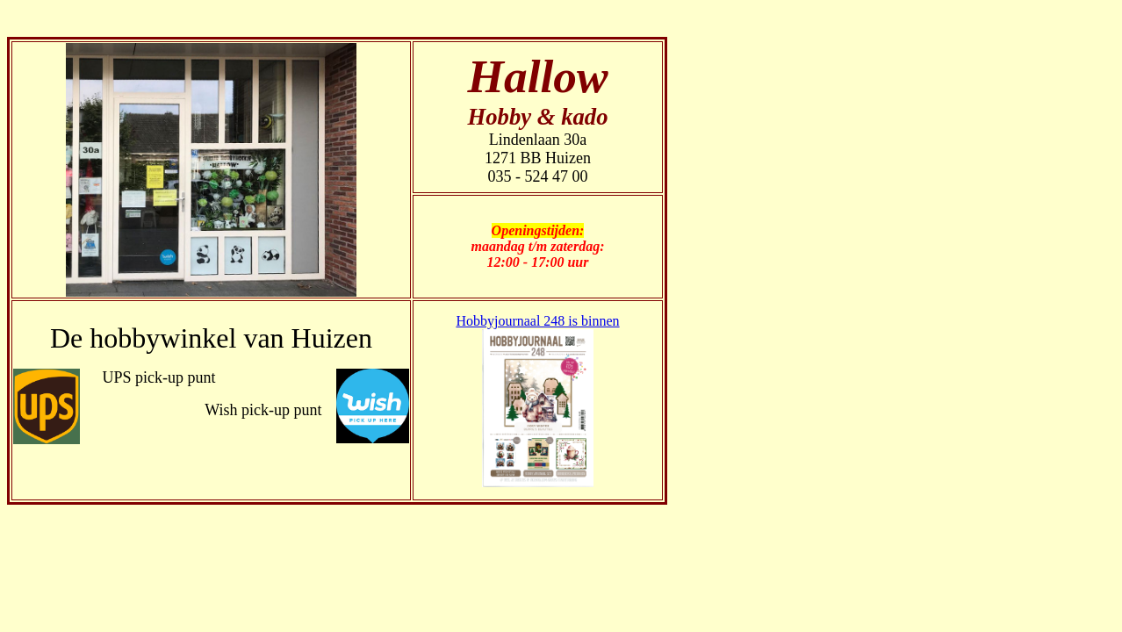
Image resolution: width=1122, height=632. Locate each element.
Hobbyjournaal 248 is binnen (537, 320)
